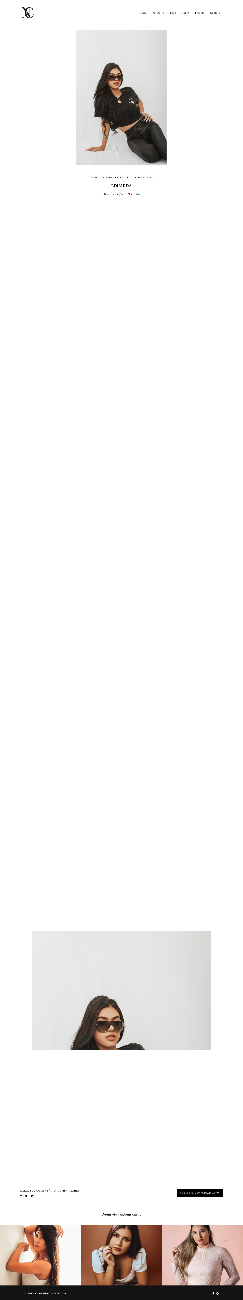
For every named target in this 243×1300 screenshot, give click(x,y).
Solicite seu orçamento (199, 1193)
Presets (200, 13)
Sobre (185, 13)
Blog (173, 13)
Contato (215, 13)
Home (143, 13)
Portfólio (158, 13)
